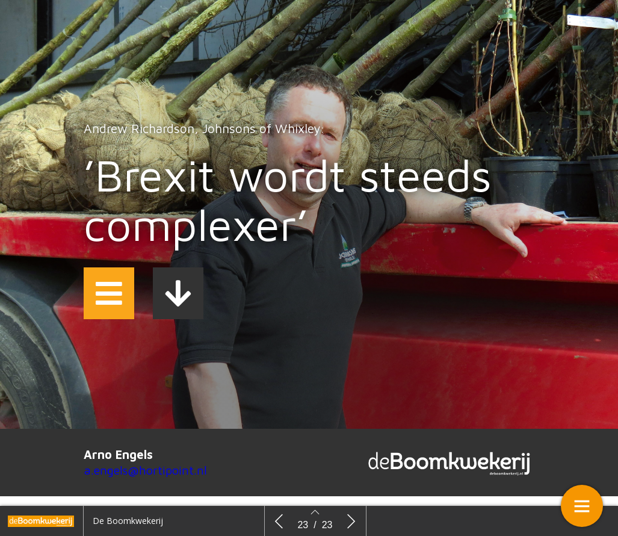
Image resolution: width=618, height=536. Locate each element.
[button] (109, 293)
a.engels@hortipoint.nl (145, 470)
